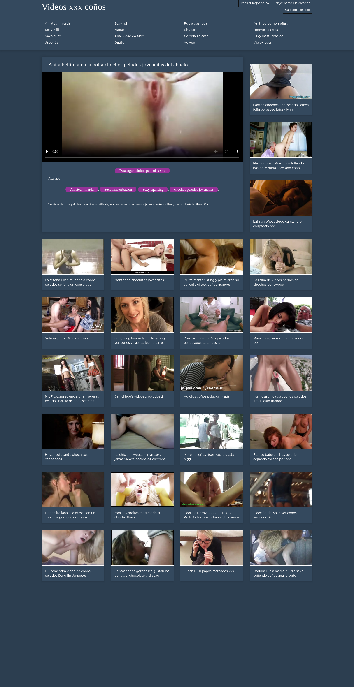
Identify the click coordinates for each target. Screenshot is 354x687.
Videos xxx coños (74, 7)
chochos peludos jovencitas (194, 189)
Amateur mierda (81, 189)
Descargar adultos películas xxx (142, 171)
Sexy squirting (152, 189)
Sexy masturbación (118, 189)
